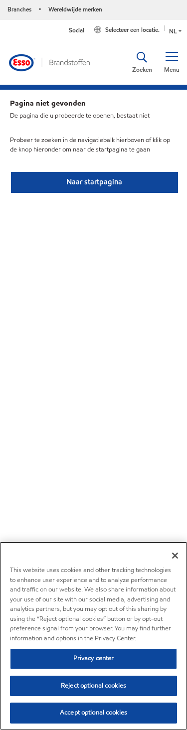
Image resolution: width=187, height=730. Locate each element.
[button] (171, 62)
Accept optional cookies (93, 712)
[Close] (175, 556)
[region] (93, 636)
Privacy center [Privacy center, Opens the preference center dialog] (93, 658)
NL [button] (173, 31)
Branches (19, 9)
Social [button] (76, 30)
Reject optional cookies (93, 685)
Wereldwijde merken (75, 9)
